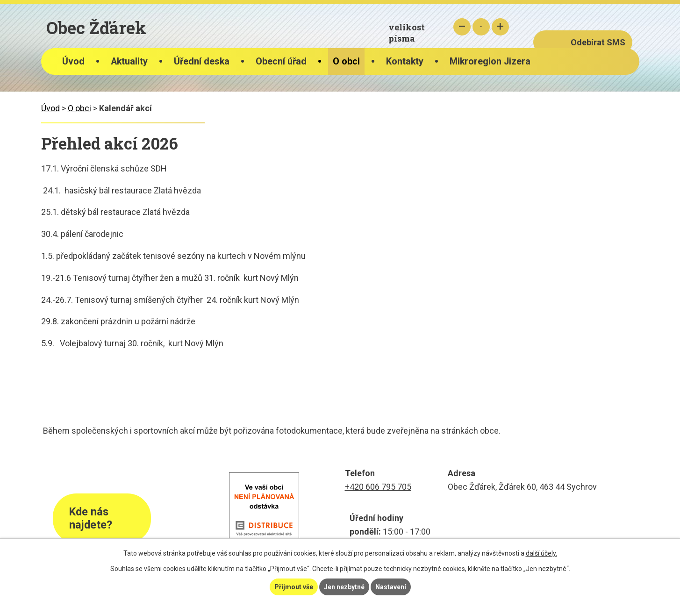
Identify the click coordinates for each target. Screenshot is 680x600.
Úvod (73, 61)
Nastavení (390, 587)
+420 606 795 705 (378, 487)
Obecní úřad (281, 61)
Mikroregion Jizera (490, 61)
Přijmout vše (293, 587)
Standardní (481, 27)
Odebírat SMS (598, 42)
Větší (500, 27)
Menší (462, 27)
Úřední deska (201, 61)
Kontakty (404, 61)
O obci (346, 61)
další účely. (541, 553)
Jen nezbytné (344, 587)
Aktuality (129, 61)
